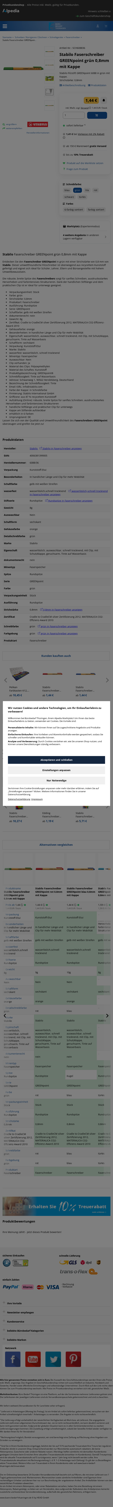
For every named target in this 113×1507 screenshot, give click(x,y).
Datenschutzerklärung (19, 799)
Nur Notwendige (56, 780)
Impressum (37, 799)
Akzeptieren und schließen (57, 759)
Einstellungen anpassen (56, 770)
